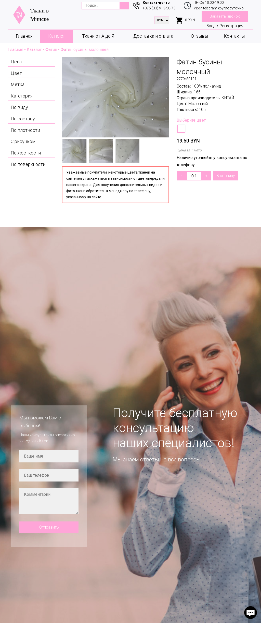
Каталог (56, 36)
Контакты (234, 36)
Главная (24, 36)
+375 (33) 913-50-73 (159, 8)
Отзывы (199, 36)
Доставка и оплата (153, 36)
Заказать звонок (225, 16)
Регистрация (231, 25)
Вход (211, 25)
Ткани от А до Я (98, 36)
